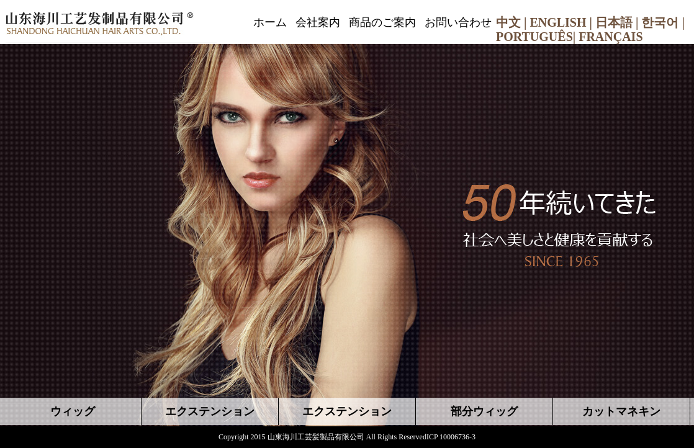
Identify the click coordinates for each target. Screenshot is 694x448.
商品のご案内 (382, 22)
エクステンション (210, 411)
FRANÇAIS (610, 36)
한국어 (659, 22)
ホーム (270, 22)
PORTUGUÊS (534, 36)
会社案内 (317, 22)
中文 (508, 22)
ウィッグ (72, 411)
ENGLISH (558, 22)
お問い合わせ (458, 22)
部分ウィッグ (484, 411)
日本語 (614, 22)
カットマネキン (621, 411)
